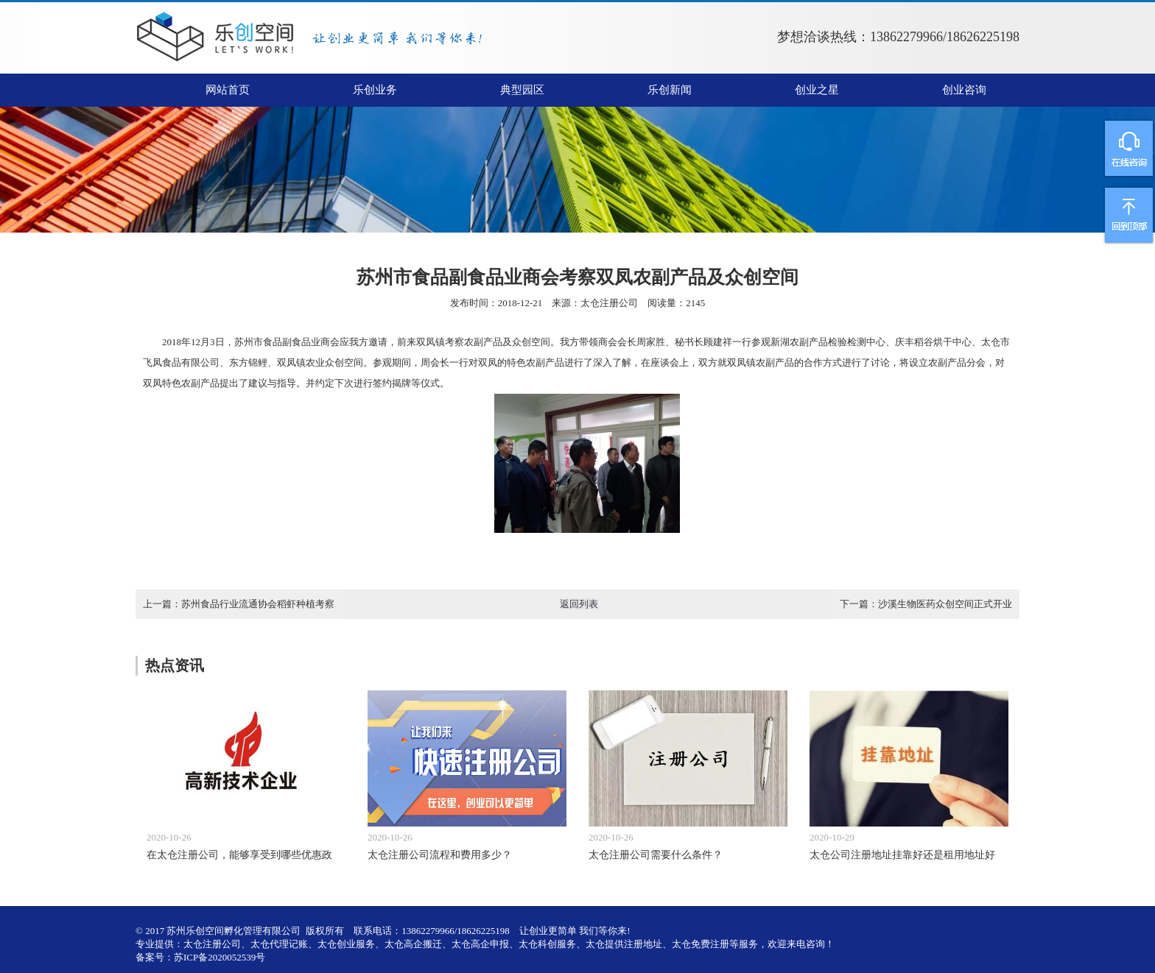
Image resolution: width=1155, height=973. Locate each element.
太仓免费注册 (700, 943)
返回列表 (579, 603)
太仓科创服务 (547, 943)
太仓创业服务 (346, 943)
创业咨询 (964, 90)
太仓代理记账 (279, 943)
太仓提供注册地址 (624, 943)
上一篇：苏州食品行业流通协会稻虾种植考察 (238, 603)
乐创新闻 (669, 90)
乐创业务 (375, 90)
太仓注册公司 (609, 302)
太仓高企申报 (480, 943)
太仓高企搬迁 (413, 943)
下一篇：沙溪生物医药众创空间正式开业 (926, 603)
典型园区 (522, 90)
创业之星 (817, 90)
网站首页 (228, 90)
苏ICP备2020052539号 (219, 957)
